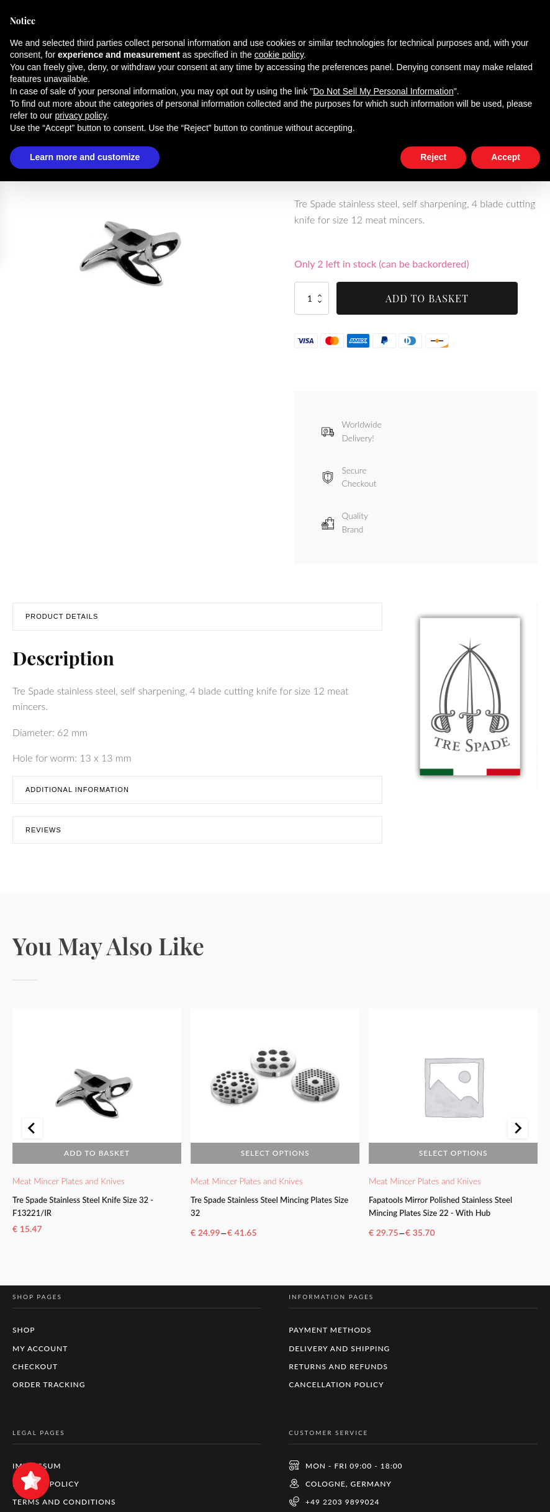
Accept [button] (505, 1488)
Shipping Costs (453, 177)
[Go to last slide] (32, 1139)
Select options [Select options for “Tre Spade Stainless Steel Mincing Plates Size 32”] (275, 1157)
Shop (60, 93)
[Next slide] (518, 1139)
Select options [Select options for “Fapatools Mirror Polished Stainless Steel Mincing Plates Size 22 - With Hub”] (453, 1157)
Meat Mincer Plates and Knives (68, 1185)
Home (24, 93)
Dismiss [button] (418, 18)
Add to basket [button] (97, 1157)
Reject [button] (433, 1488)
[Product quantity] (311, 303)
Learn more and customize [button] (85, 1488)
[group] (134, 249)
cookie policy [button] (279, 1385)
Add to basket (427, 303)
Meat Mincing (113, 93)
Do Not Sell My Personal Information (383, 1422)
